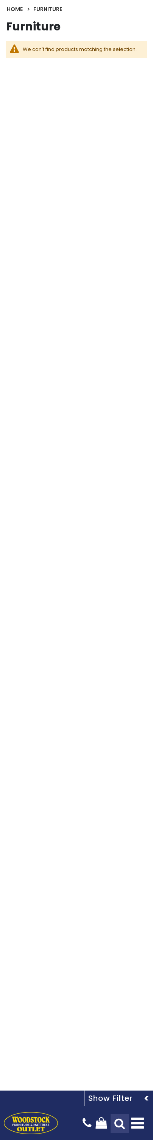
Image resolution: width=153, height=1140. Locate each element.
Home (15, 9)
